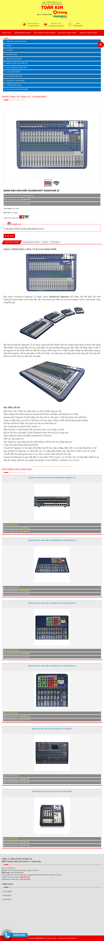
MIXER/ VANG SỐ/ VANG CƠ (17, 63)
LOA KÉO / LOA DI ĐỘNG (16, 80)
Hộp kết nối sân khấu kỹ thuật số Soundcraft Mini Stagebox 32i (52, 478)
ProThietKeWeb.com (71, 938)
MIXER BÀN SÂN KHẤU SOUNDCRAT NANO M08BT (52, 791)
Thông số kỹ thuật (31, 242)
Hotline (78, 23)
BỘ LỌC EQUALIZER (14, 59)
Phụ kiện (55, 242)
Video (45, 242)
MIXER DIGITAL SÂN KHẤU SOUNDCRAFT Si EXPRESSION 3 (52, 540)
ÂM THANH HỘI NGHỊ (14, 76)
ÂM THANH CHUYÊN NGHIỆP (17, 89)
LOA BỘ (9, 50)
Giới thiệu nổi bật (11, 242)
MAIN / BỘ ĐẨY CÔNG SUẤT (17, 67)
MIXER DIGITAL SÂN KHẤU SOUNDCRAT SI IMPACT (52, 729)
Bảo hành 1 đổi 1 (56, 23)
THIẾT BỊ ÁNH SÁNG (14, 85)
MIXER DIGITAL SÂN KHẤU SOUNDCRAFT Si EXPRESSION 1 (52, 666)
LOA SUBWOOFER (13, 72)
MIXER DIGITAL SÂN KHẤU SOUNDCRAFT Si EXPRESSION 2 (52, 603)
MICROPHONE (12, 54)
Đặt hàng (9, 236)
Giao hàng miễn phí (33, 23)
